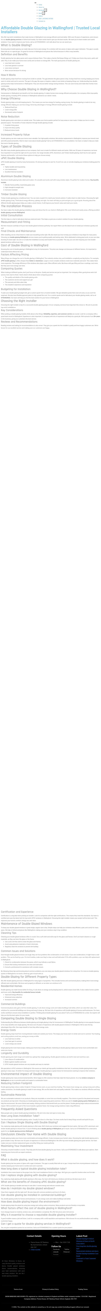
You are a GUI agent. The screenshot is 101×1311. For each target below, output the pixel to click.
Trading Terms (83, 1289)
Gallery (41, 16)
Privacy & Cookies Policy (50, 1289)
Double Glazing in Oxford (85, 1239)
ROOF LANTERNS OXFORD (46, 19)
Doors (40, 13)
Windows (41, 10)
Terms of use (18, 1289)
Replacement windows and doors (87, 1251)
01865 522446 (35, 1250)
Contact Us (42, 21)
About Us (41, 7)
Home (40, 5)
